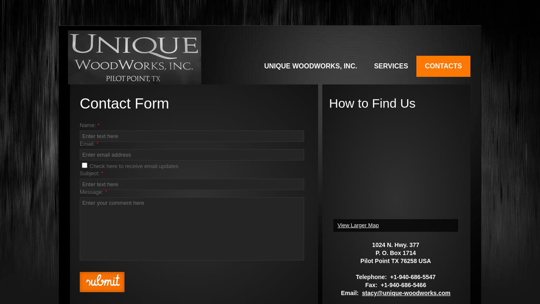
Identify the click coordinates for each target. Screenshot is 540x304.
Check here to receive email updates (130, 166)
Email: (89, 144)
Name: (90, 125)
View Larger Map (358, 225)
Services (391, 66)
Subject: (91, 173)
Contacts (443, 66)
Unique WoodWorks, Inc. (310, 66)
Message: (93, 192)
